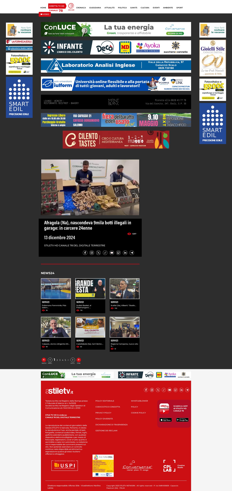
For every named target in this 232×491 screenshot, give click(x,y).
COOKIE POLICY (138, 413)
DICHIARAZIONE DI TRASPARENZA (111, 425)
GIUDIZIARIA (95, 8)
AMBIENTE (168, 8)
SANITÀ (133, 8)
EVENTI (156, 8)
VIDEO (45, 14)
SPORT (179, 8)
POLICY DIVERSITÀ (104, 419)
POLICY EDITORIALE (104, 401)
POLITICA (122, 8)
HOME (43, 8)
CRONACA (81, 8)
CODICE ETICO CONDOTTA (107, 407)
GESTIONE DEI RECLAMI (106, 430)
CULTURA (145, 8)
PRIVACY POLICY (103, 413)
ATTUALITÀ (110, 8)
